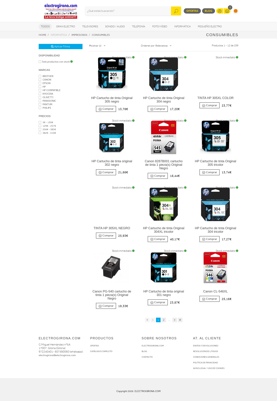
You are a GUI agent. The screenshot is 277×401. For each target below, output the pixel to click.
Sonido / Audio (115, 26)
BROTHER (46, 76)
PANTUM (45, 104)
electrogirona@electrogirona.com (57, 355)
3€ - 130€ (46, 122)
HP (42, 86)
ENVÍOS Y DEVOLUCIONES (205, 345)
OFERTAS (94, 345)
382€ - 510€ (47, 132)
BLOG (144, 351)
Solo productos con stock (56, 61)
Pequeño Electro (210, 26)
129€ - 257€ (47, 125)
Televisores (90, 26)
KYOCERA (46, 93)
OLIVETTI (46, 97)
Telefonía (138, 26)
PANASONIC (47, 100)
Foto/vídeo (159, 26)
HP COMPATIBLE (50, 90)
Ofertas (192, 11)
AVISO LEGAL (199, 368)
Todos (45, 26)
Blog (208, 11)
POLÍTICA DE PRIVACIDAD (205, 362)
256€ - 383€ (47, 129)
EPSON (45, 83)
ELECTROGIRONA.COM (153, 345)
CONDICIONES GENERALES (206, 357)
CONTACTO (147, 357)
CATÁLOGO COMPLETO (101, 351)
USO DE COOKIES (216, 368)
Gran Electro (65, 26)
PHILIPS (45, 107)
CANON (45, 79)
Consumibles (101, 34)
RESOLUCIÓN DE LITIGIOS (205, 351)
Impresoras (79, 34)
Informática (182, 26)
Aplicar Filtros (60, 46)
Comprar (106, 109)
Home (42, 34)
